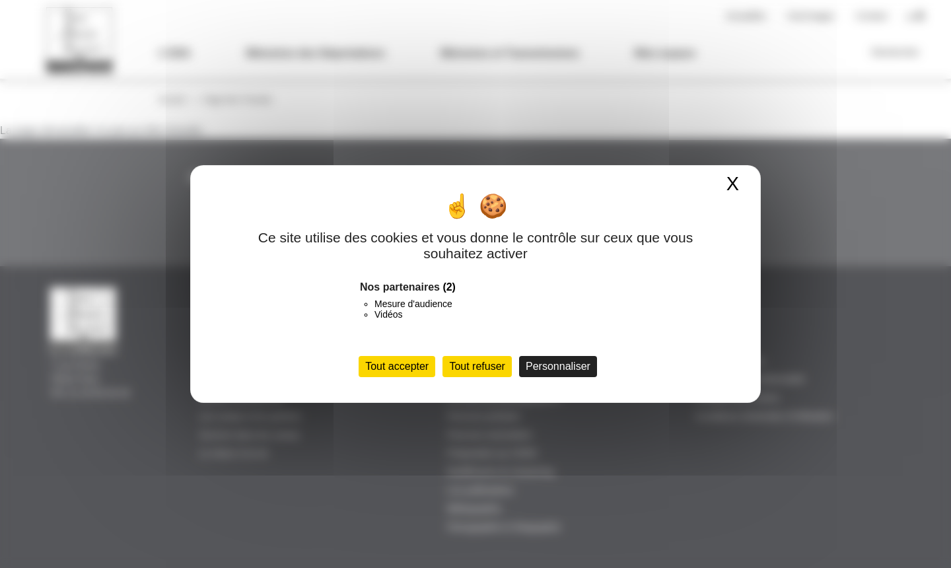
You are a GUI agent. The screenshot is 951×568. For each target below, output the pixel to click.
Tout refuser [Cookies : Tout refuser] (477, 366)
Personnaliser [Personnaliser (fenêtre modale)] (558, 366)
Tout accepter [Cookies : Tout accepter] (397, 366)
